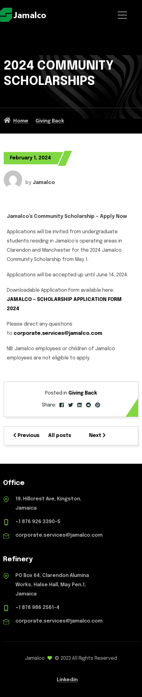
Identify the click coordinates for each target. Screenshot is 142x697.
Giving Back (82, 393)
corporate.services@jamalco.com (58, 333)
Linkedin (67, 680)
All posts (59, 435)
